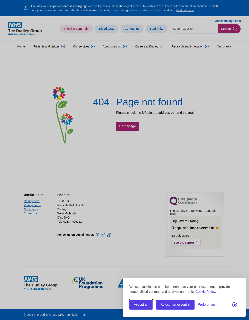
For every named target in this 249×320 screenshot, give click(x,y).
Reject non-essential (175, 304)
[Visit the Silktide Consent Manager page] (234, 305)
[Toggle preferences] (208, 304)
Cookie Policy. (206, 291)
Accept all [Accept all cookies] (141, 304)
